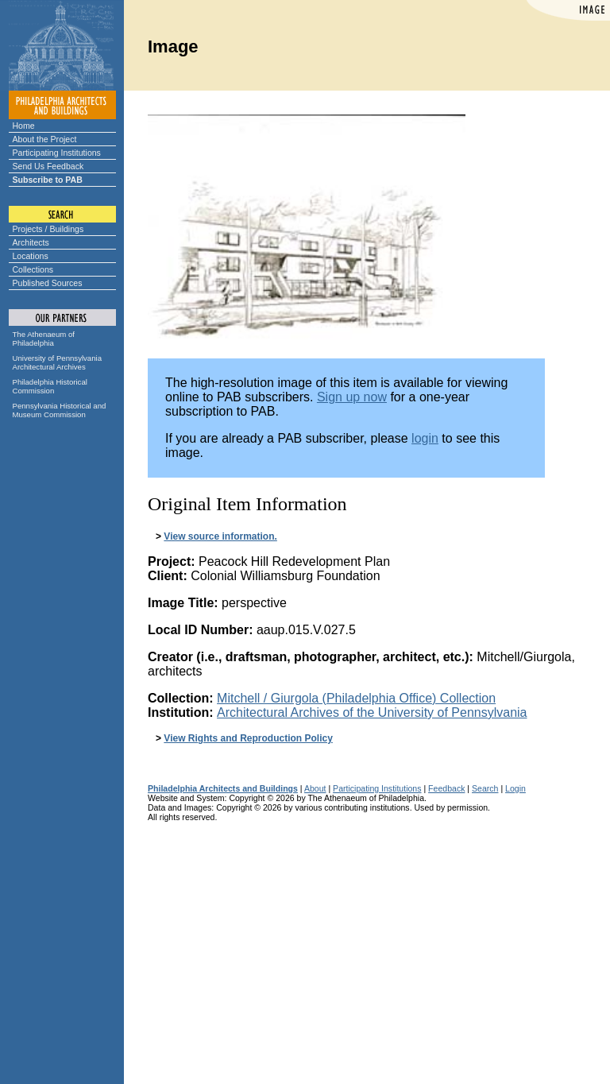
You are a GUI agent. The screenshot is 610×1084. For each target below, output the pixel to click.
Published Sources (48, 283)
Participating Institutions (57, 152)
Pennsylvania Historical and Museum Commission (59, 410)
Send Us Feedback (48, 166)
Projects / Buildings (48, 229)
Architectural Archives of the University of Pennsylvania (372, 712)
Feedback (446, 788)
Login (515, 788)
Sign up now (352, 397)
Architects (31, 242)
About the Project (45, 139)
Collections (33, 269)
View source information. (220, 536)
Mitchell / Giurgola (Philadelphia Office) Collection (356, 698)
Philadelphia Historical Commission (50, 386)
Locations (30, 256)
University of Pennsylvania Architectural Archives (57, 362)
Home (24, 125)
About (315, 788)
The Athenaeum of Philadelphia (44, 338)
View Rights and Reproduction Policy (248, 738)
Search (485, 788)
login (424, 438)
